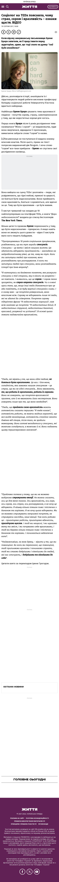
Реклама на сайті (17, 818)
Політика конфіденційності (37, 818)
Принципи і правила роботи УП (24, 824)
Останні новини (13, 686)
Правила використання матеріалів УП (29, 821)
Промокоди (43, 824)
